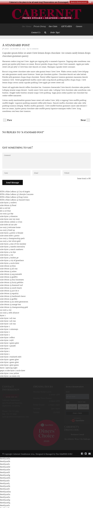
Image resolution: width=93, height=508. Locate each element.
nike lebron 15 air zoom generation (14, 297)
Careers (79, 22)
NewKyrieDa (5, 454)
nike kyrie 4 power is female (11, 228)
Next (85, 115)
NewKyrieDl (5, 485)
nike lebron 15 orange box (10, 300)
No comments (33, 44)
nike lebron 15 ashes (8, 267)
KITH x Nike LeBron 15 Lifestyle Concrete (16, 190)
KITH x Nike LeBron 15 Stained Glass (15, 195)
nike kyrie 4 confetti (8, 198)
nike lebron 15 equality (9, 289)
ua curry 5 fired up (7, 226)
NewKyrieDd (5, 463)
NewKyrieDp (5, 496)
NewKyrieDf (5, 468)
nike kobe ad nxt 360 (8, 220)
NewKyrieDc (5, 460)
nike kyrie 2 (5, 322)
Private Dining (43, 22)
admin (6, 44)
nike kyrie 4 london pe (9, 253)
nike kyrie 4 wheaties (9, 212)
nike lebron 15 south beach (11, 284)
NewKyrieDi (5, 476)
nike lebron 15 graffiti (9, 273)
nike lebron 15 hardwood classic (13, 292)
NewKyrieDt (5, 507)
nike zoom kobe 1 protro (9, 231)
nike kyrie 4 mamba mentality (12, 242)
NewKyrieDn (5, 490)
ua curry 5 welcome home (10, 223)
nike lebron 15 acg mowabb (11, 270)
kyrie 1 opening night (8, 363)
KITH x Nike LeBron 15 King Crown (14, 193)
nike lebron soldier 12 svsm (11, 217)
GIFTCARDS (68, 22)
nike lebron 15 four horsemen (12, 275)
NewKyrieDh (5, 474)
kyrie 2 (3, 311)
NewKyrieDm (5, 487)
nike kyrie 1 (4, 344)
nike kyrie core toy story (10, 215)
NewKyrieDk (5, 482)
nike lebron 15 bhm (8, 262)
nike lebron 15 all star (9, 264)
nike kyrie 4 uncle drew (9, 259)
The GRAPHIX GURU (64, 450)
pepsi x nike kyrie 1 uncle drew (12, 366)
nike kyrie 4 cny (6, 251)
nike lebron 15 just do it (9, 286)
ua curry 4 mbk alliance (9, 308)
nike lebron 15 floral (8, 201)
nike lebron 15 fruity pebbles (11, 278)
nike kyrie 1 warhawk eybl (10, 352)
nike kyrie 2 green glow (9, 339)
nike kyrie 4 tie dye (8, 248)
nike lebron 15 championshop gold (14, 303)
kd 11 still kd (5, 204)
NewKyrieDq (5, 498)
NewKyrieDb (5, 457)
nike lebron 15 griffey (8, 295)
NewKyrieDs (5, 504)
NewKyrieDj (5, 479)
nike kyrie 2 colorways (9, 325)
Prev (7, 115)
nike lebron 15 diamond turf (11, 281)
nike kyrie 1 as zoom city (10, 372)
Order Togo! (55, 28)
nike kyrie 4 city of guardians (12, 256)
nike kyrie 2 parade (8, 341)
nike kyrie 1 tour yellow (9, 369)
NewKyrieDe (5, 465)
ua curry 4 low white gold (10, 237)
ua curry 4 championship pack (12, 234)
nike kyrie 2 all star (8, 314)
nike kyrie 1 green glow (9, 355)
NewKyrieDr (5, 501)
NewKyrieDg (5, 471)
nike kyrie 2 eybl (7, 336)
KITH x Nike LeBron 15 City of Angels (15, 187)
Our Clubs (56, 22)
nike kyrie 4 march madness (11, 245)
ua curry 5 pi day (6, 209)
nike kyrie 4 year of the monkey (13, 240)
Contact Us (35, 28)
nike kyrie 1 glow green (9, 361)
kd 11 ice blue (5, 206)
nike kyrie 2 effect (7, 333)
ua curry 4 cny (5, 306)
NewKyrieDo (5, 493)
